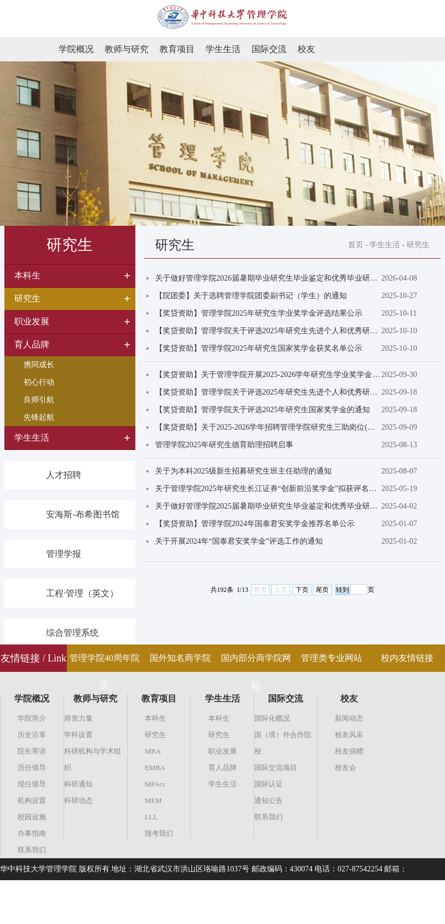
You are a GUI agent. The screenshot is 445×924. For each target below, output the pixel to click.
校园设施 (32, 817)
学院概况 (76, 49)
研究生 (418, 245)
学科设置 (78, 735)
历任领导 (32, 767)
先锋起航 (39, 417)
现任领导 (32, 784)
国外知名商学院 (180, 658)
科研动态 (78, 800)
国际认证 (268, 784)
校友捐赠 (349, 751)
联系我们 (32, 850)
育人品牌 (222, 767)
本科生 (155, 718)
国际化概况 (272, 718)
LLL (151, 817)
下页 (302, 590)
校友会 (345, 767)
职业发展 (222, 751)
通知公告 (268, 800)
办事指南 (32, 833)
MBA (153, 751)
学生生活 (223, 49)
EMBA (155, 767)
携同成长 (39, 365)
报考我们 (159, 833)
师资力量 (78, 718)
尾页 (322, 590)
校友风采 (349, 735)
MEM (153, 800)
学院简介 (32, 718)
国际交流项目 (275, 767)
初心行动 (39, 382)
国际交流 (269, 49)
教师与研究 (127, 49)
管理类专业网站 (331, 658)
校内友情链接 (407, 658)
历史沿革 (32, 735)
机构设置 (32, 800)
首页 (355, 245)
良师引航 (39, 400)
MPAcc (155, 784)
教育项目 (177, 49)
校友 (306, 49)
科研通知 (78, 784)
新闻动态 (349, 718)
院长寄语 (32, 751)
